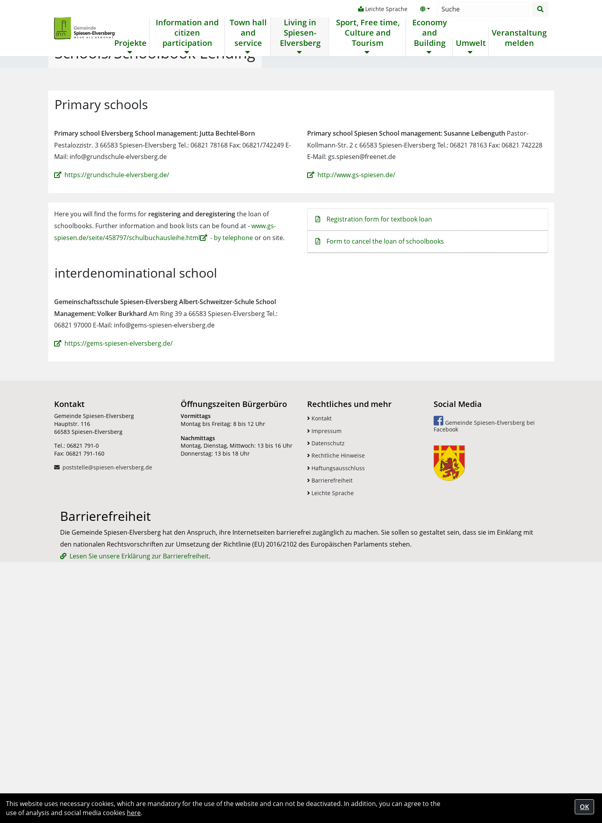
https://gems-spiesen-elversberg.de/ (118, 549)
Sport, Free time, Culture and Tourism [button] (367, 32)
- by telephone (231, 443)
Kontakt (319, 624)
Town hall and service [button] (247, 32)
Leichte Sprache (382, 9)
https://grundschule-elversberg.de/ (116, 380)
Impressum (324, 636)
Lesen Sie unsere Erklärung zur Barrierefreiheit (139, 781)
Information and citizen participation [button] (187, 32)
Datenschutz (326, 649)
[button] (424, 9)
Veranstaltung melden (518, 38)
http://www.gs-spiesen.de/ (356, 380)
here (134, 812)
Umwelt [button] (470, 43)
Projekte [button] (130, 43)
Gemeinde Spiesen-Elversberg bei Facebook (484, 630)
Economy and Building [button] (428, 32)
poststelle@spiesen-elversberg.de (107, 673)
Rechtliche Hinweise (336, 661)
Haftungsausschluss (336, 673)
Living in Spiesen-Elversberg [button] (299, 32)
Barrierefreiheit (330, 686)
